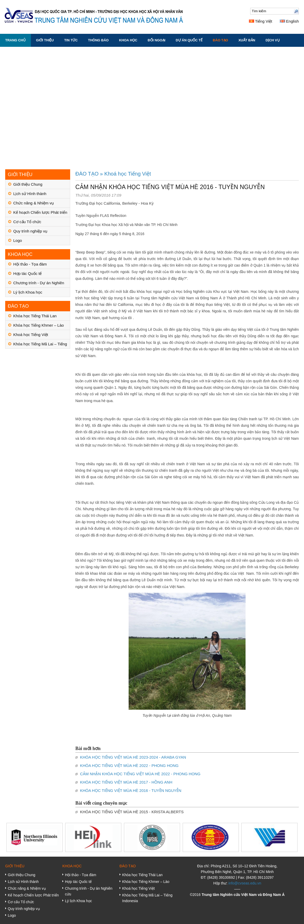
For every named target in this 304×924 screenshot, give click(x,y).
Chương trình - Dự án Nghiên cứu (38, 284)
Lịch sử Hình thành (29, 193)
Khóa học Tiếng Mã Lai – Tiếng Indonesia (40, 345)
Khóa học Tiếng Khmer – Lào (38, 325)
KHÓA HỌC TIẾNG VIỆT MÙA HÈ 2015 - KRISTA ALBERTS (132, 812)
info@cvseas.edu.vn (244, 883)
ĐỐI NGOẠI (156, 40)
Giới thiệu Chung (27, 184)
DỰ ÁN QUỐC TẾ (189, 40)
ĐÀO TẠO (220, 40)
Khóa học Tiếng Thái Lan (35, 316)
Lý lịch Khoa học (27, 292)
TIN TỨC (71, 40)
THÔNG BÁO (98, 40)
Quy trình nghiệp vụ (30, 231)
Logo (17, 240)
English (289, 21)
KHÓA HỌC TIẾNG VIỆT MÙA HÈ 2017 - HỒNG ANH (126, 782)
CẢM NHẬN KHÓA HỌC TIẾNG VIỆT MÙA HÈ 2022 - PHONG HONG (140, 774)
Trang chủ (15, 40)
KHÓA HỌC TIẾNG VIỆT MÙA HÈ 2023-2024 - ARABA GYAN (133, 757)
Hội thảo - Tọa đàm (30, 264)
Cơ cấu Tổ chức (27, 221)
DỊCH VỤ (273, 40)
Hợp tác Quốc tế (27, 273)
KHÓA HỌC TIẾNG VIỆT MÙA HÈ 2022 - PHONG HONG (129, 765)
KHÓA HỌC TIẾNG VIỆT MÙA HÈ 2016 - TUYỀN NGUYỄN (130, 790)
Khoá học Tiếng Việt (30, 334)
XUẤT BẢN (247, 40)
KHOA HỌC (128, 40)
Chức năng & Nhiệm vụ (33, 203)
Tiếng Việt (260, 21)
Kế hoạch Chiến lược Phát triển (40, 212)
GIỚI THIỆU (45, 40)
